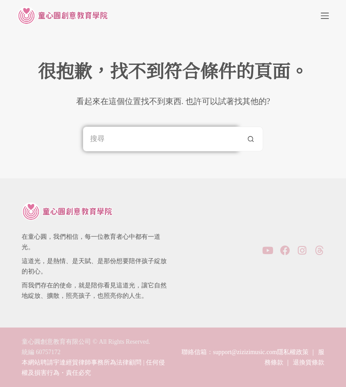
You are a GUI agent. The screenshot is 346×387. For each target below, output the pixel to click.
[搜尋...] (160, 139)
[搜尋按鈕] (250, 139)
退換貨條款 (308, 362)
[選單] (325, 16)
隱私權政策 (293, 352)
